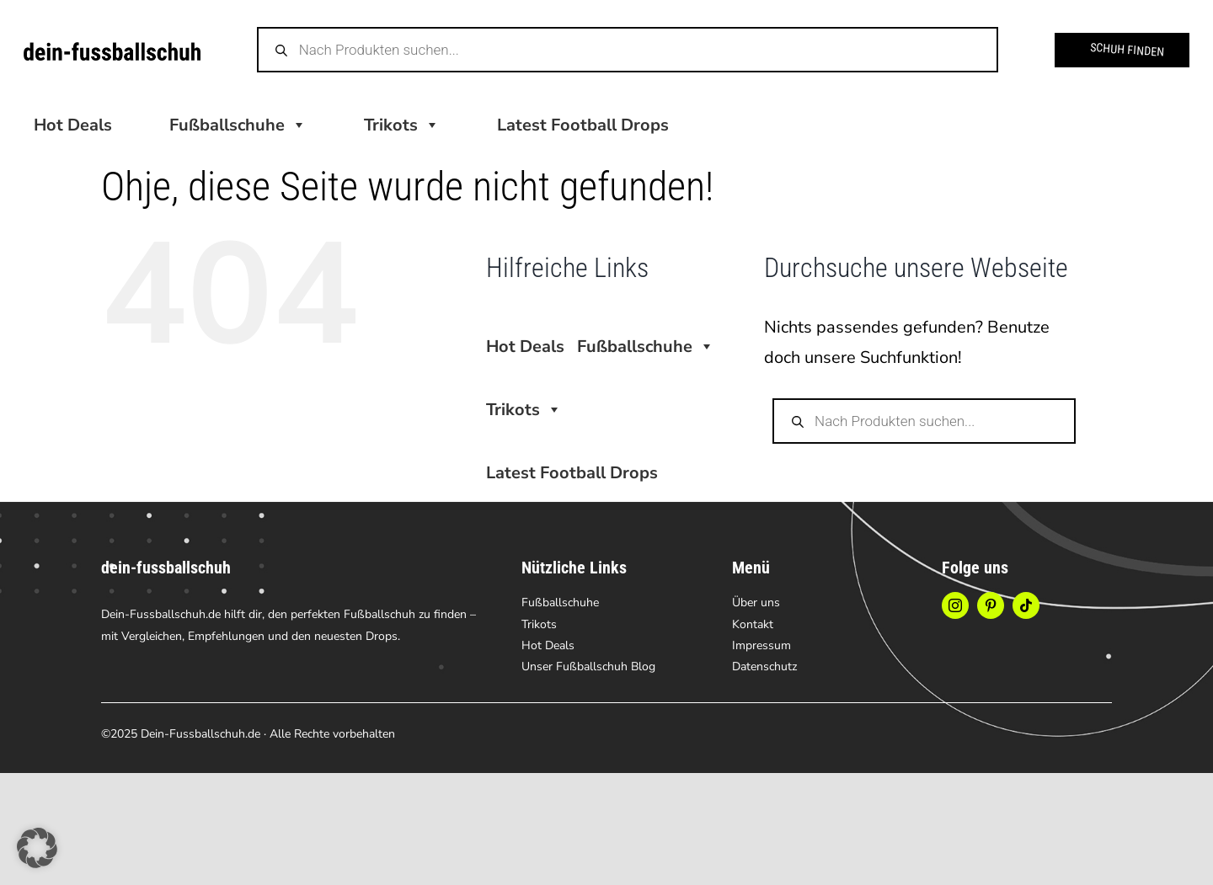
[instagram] (955, 605)
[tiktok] (1026, 605)
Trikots (402, 125)
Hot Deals (73, 125)
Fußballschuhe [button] (238, 125)
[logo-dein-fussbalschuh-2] (112, 50)
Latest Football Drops (583, 125)
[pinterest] (990, 605)
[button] (37, 848)
